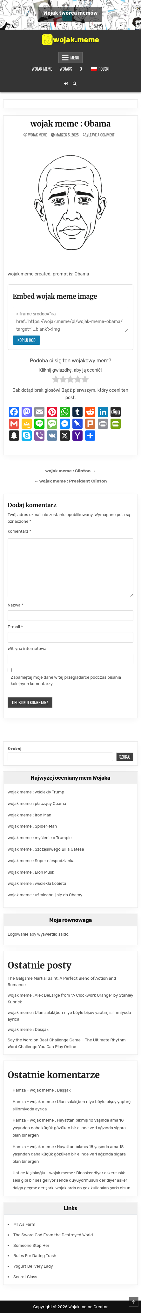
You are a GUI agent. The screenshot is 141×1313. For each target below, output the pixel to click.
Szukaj (15, 748)
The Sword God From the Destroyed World (53, 1234)
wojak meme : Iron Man (29, 815)
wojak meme (37, 135)
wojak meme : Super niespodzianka (41, 860)
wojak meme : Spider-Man (32, 826)
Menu (74, 57)
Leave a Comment (101, 135)
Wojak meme (42, 69)
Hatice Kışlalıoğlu (29, 1172)
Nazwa (15, 605)
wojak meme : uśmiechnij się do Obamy (45, 894)
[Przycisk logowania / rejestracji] (66, 84)
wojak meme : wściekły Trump (36, 792)
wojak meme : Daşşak (28, 1029)
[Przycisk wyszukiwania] (74, 84)
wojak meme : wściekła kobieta (37, 883)
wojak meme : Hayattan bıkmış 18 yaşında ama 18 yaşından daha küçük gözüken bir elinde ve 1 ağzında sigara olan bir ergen (69, 1128)
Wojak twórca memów (71, 13)
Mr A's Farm (24, 1224)
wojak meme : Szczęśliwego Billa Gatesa (46, 849)
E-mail (15, 626)
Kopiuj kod (26, 340)
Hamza (19, 1090)
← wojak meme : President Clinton (70, 480)
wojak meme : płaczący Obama (37, 803)
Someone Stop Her (31, 1245)
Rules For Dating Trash (34, 1255)
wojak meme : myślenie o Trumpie (39, 837)
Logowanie (18, 934)
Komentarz (19, 531)
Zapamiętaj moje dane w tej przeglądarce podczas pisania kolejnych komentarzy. (66, 680)
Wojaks (66, 69)
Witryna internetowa (27, 648)
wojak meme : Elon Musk (31, 872)
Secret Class (25, 1276)
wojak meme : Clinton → (70, 470)
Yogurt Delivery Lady (33, 1266)
